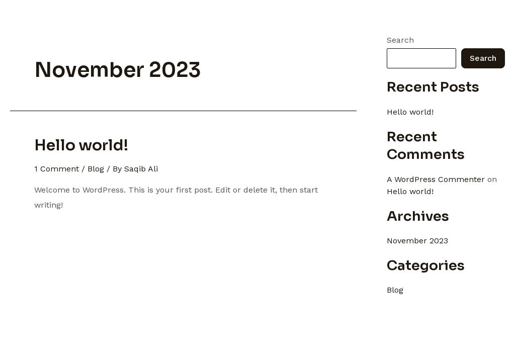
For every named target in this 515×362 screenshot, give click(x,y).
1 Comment (56, 168)
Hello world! (81, 145)
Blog (96, 168)
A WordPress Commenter (436, 179)
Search (400, 40)
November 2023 (417, 240)
